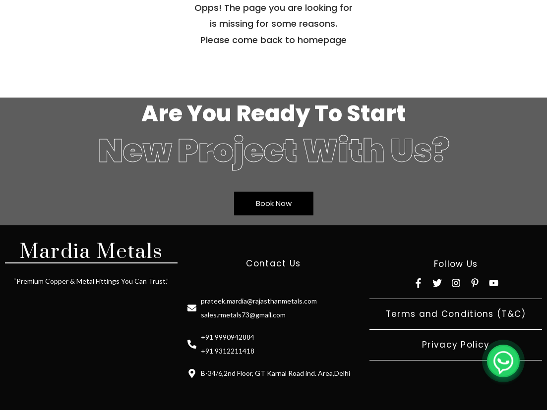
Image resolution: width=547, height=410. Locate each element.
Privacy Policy (455, 345)
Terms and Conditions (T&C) (456, 314)
